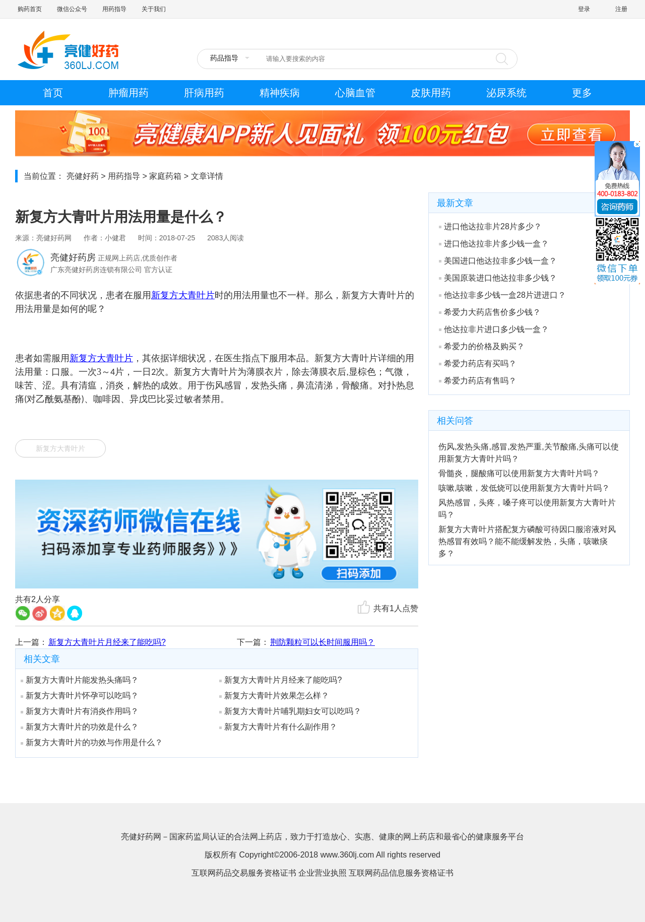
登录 (584, 9)
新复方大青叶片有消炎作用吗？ (80, 711)
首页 (53, 92)
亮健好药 (83, 176)
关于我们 (154, 9)
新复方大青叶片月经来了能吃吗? (107, 642)
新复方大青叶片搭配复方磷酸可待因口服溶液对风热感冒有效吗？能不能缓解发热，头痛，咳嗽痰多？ (527, 541)
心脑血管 (355, 92)
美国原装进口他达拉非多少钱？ (498, 278)
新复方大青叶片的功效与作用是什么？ (92, 742)
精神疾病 (280, 92)
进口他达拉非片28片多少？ (490, 226)
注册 (621, 9)
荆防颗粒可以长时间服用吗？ (322, 642)
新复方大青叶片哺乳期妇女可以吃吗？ (290, 711)
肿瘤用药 (128, 92)
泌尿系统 (506, 92)
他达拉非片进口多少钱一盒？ (494, 329)
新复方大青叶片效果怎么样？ (274, 695)
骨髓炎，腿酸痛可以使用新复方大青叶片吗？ (519, 473)
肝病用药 (204, 92)
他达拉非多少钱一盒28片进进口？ (502, 295)
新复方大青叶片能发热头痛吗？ (80, 680)
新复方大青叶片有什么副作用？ (278, 726)
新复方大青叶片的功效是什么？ (80, 726)
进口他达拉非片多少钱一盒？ (494, 243)
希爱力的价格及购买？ (482, 346)
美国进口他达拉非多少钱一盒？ (498, 260)
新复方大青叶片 (60, 448)
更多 (582, 92)
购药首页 (30, 9)
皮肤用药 (431, 92)
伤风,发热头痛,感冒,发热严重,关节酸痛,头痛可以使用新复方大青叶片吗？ (528, 452)
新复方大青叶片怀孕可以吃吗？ (80, 695)
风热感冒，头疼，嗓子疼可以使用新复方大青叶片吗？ (527, 508)
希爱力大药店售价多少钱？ (490, 312)
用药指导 (114, 9)
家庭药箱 (165, 176)
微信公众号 (72, 9)
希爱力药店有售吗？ (478, 380)
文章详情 (207, 176)
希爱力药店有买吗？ (478, 363)
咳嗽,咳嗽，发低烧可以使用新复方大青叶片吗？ (524, 488)
